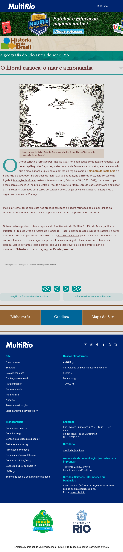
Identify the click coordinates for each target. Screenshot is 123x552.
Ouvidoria (69, 444)
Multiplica (70, 378)
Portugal (33, 194)
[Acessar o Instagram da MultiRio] (91, 345)
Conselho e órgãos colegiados (23, 438)
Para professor (13, 383)
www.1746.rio (78, 492)
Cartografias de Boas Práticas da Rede (85, 367)
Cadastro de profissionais (21, 466)
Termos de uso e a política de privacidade (28, 476)
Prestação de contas (18, 449)
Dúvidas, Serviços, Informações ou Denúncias (84, 478)
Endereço (68, 421)
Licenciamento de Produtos (22, 410)
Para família (12, 394)
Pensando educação (16, 405)
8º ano (13, 265)
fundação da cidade (24, 180)
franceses (11, 189)
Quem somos (13, 362)
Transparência (14, 421)
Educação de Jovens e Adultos (30, 265)
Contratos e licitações (19, 460)
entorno (7, 240)
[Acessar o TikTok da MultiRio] (97, 345)
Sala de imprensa (15, 373)
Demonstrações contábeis (21, 455)
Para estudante (14, 389)
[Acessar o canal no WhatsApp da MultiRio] (109, 345)
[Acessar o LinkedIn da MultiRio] (115, 345)
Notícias (10, 400)
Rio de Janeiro (50, 265)
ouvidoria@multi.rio (73, 450)
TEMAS (68, 383)
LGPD (10, 471)
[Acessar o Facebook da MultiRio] (103, 345)
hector (68, 373)
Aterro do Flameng (47, 230)
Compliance (13, 433)
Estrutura (10, 367)
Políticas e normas (17, 444)
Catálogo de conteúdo (17, 378)
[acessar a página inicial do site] (21, 6)
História (7, 265)
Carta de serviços (16, 428)
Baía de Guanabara (68, 235)
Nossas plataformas (75, 356)
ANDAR (68, 362)
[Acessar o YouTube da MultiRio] (85, 345)
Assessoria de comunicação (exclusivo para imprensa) (89, 460)
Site (8, 356)
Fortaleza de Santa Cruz (101, 171)
